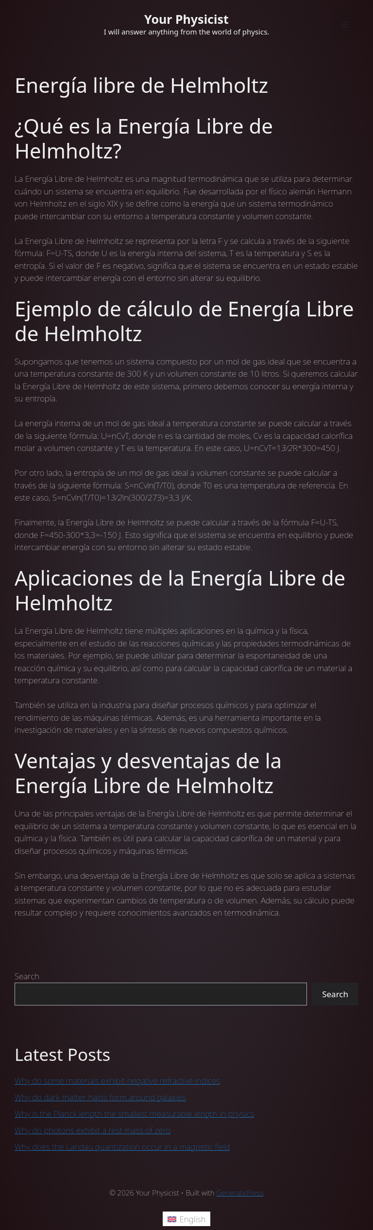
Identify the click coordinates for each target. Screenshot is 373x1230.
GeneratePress (240, 1192)
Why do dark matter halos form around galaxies (100, 1097)
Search (27, 976)
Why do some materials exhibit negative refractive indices (117, 1080)
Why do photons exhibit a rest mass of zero (92, 1130)
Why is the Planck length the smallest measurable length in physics (134, 1113)
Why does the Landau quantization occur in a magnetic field (122, 1146)
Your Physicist (186, 19)
